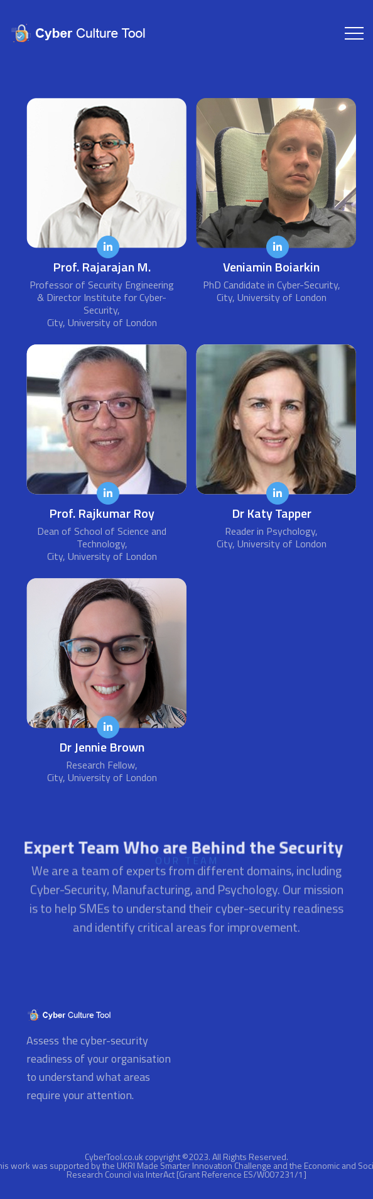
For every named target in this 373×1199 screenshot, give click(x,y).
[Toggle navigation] (354, 33)
